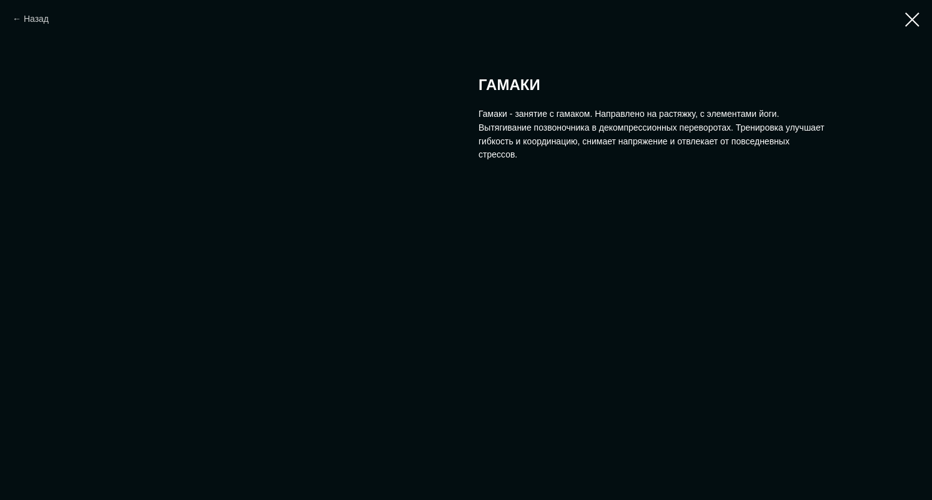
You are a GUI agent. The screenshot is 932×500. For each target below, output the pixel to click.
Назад (36, 19)
